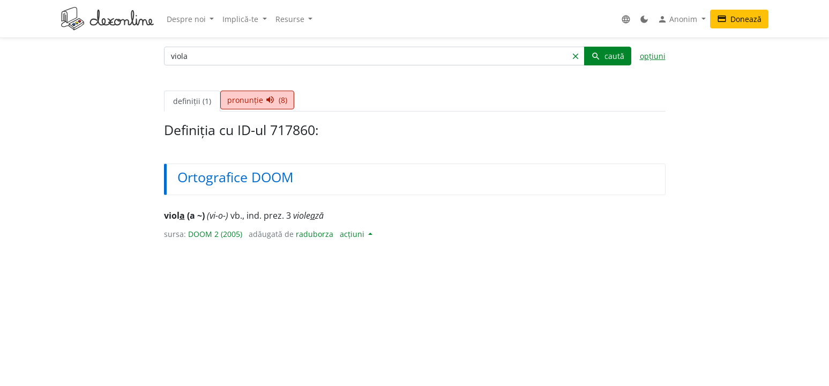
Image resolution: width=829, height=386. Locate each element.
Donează (739, 19)
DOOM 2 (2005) (215, 234)
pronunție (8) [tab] (257, 100)
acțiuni (353, 234)
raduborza (314, 234)
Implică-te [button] (241, 19)
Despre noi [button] (187, 19)
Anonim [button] (678, 19)
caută (607, 56)
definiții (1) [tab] (192, 101)
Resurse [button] (291, 19)
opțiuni (653, 56)
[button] (626, 19)
